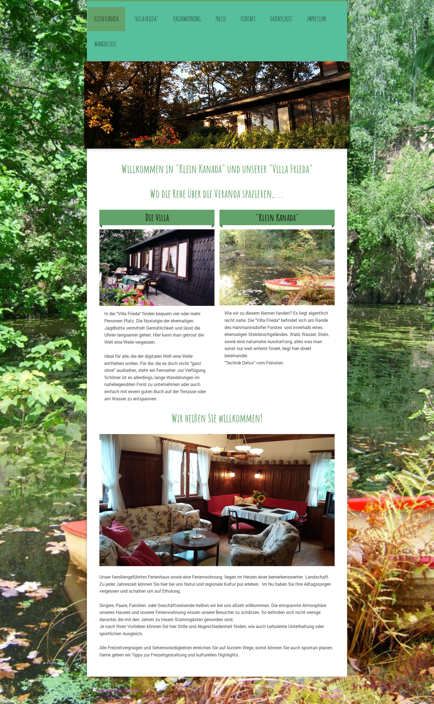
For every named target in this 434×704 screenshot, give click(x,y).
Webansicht (331, 696)
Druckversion (107, 690)
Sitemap (131, 690)
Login (337, 690)
